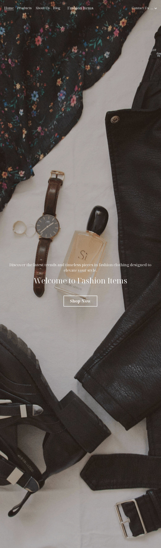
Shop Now (80, 301)
